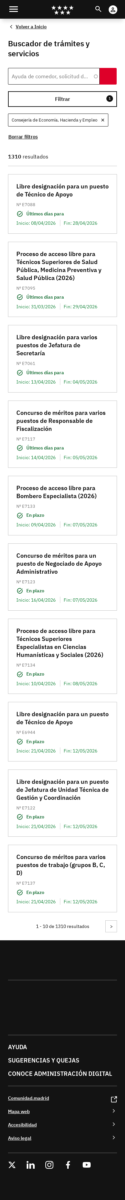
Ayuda (17, 1047)
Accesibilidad (22, 1124)
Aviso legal (19, 1138)
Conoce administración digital (60, 1073)
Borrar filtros (23, 137)
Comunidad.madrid (28, 1098)
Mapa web (19, 1111)
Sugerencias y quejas (43, 1060)
